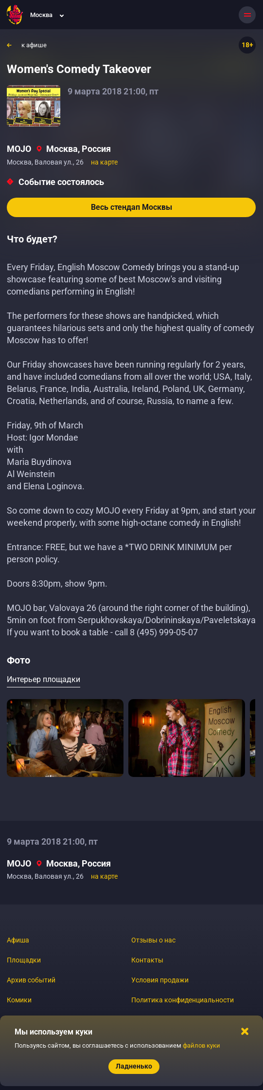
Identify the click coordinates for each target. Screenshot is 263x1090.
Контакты (147, 960)
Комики (19, 1000)
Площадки (24, 960)
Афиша (18, 940)
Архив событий (31, 980)
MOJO (19, 149)
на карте (104, 162)
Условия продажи (160, 980)
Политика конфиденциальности (182, 1000)
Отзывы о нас (153, 940)
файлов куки (201, 1045)
